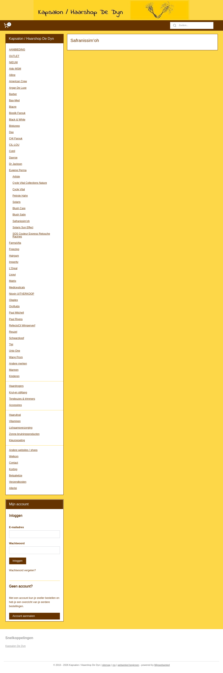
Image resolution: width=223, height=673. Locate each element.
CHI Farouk (15, 138)
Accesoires (15, 405)
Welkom (14, 456)
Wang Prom (16, 357)
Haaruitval (15, 414)
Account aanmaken (24, 616)
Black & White (17, 119)
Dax (11, 132)
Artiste (16, 176)
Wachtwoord (17, 543)
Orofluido (14, 306)
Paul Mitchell (16, 312)
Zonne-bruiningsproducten (24, 434)
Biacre (13, 106)
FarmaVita (15, 242)
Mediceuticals (17, 287)
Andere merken (18, 363)
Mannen (14, 369)
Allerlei (13, 488)
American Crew (18, 81)
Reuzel (13, 331)
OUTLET (14, 56)
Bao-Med (14, 100)
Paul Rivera (16, 319)
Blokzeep (14, 125)
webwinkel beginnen (128, 665)
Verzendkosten (17, 481)
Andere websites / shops (23, 450)
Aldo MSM (15, 68)
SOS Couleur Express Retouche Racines (31, 235)
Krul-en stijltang (18, 392)
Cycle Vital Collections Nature (30, 182)
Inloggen (18, 560)
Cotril (12, 151)
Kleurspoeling (17, 440)
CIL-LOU (14, 144)
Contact (13, 462)
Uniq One (14, 350)
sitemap (106, 665)
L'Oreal (13, 268)
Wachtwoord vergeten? (22, 570)
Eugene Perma (18, 170)
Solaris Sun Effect (23, 227)
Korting (13, 469)
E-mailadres (16, 527)
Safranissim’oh (21, 221)
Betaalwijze (15, 475)
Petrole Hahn (20, 195)
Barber (13, 94)
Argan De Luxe (18, 87)
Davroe (13, 157)
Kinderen (14, 376)
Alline (12, 75)
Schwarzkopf (16, 338)
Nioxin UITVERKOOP (21, 293)
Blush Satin (19, 214)
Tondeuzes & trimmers (22, 398)
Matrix (12, 280)
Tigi (11, 344)
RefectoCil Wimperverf (22, 325)
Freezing (14, 249)
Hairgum (14, 255)
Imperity (14, 262)
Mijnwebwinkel (162, 665)
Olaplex (13, 300)
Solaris (17, 202)
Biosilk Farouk (17, 113)
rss (114, 665)
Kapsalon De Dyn (15, 646)
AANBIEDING (17, 49)
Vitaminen (15, 421)
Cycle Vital (19, 189)
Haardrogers (16, 385)
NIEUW (13, 62)
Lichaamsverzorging (20, 427)
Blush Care (19, 208)
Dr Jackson (15, 163)
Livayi (12, 274)
